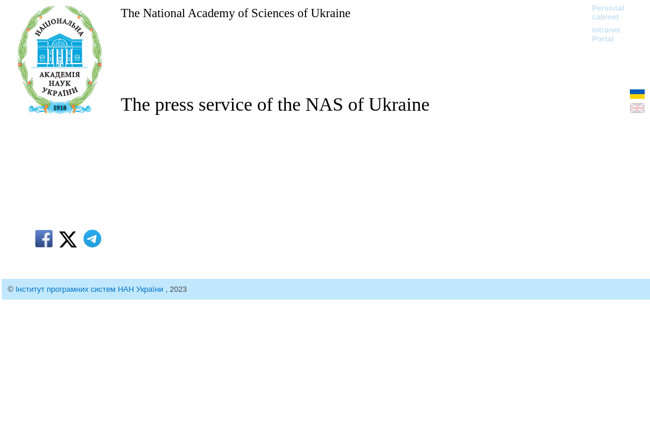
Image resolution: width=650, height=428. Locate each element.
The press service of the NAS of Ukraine (275, 104)
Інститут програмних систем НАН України (90, 289)
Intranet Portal (606, 34)
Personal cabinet (608, 12)
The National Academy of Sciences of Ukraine (235, 13)
